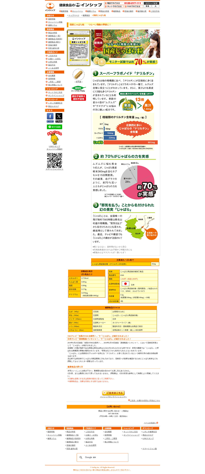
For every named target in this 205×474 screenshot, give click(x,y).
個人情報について (55, 85)
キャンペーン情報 (55, 22)
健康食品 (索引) (54, 42)
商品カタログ (53, 106)
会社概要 (51, 76)
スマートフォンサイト (54, 168)
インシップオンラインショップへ (113, 396)
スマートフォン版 (150, 449)
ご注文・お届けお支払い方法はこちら (145, 400)
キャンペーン (77, 11)
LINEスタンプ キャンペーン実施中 (55, 147)
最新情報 (64, 11)
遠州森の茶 (142, 11)
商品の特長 (104, 11)
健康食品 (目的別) (55, 39)
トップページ (74, 15)
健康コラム (91, 11)
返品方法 (51, 65)
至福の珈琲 (128, 11)
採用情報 (51, 79)
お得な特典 (52, 62)
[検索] (102, 457)
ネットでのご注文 (55, 92)
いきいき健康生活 (55, 103)
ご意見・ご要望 (54, 82)
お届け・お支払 (54, 59)
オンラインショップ (56, 95)
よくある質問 (53, 68)
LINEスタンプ (148, 438)
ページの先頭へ (150, 423)
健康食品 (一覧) (54, 36)
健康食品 (116, 11)
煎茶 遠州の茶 (53, 48)
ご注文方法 (155, 11)
